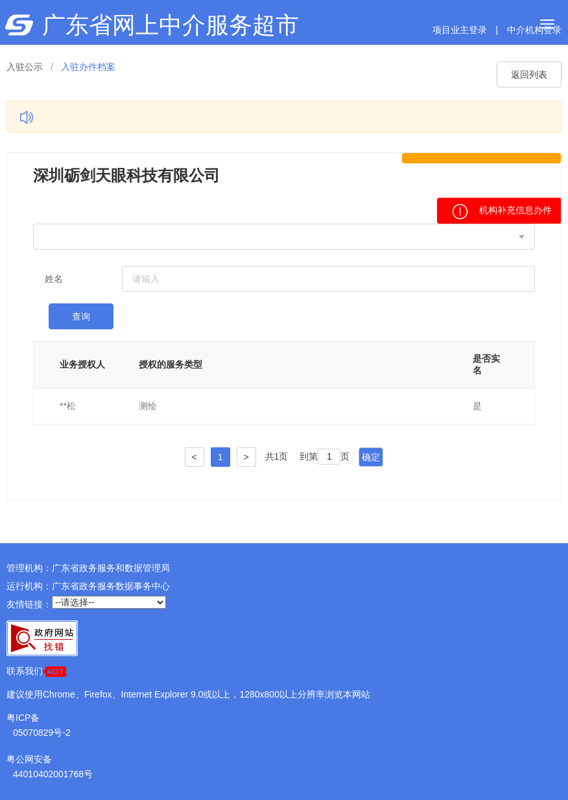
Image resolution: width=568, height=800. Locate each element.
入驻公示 (24, 67)
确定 (371, 457)
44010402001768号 (53, 774)
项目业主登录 (459, 30)
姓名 (54, 279)
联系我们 (36, 671)
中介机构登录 (534, 30)
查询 (81, 316)
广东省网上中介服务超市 (170, 25)
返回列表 (529, 74)
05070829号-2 (42, 732)
